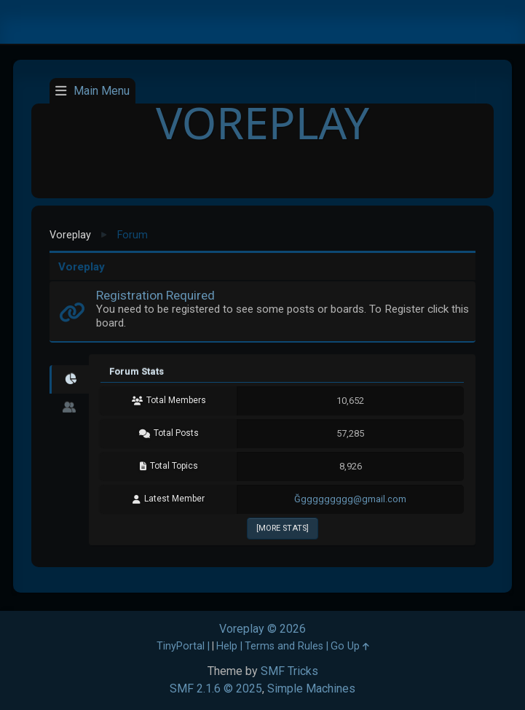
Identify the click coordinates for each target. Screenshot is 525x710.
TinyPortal (181, 646)
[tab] (69, 379)
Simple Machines (311, 688)
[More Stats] (282, 528)
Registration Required (155, 295)
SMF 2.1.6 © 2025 (216, 688)
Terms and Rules (284, 646)
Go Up (350, 646)
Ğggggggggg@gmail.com (350, 499)
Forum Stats (136, 371)
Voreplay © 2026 (262, 629)
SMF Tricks (289, 671)
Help (226, 646)
